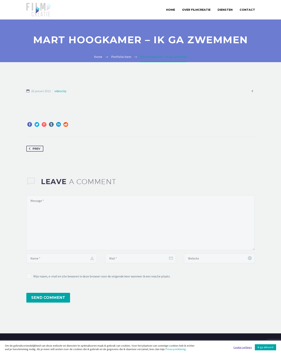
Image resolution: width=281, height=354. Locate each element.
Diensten (225, 9)
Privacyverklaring (175, 349)
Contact (247, 9)
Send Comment (48, 297)
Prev (33, 148)
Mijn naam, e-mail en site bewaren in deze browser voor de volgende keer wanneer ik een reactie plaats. (101, 276)
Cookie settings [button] (242, 347)
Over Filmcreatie (196, 9)
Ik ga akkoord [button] (265, 347)
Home (170, 9)
